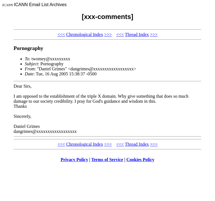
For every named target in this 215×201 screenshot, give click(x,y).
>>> (108, 34)
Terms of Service (107, 159)
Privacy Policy (74, 159)
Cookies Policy (141, 159)
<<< (61, 34)
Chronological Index (84, 34)
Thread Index (137, 34)
